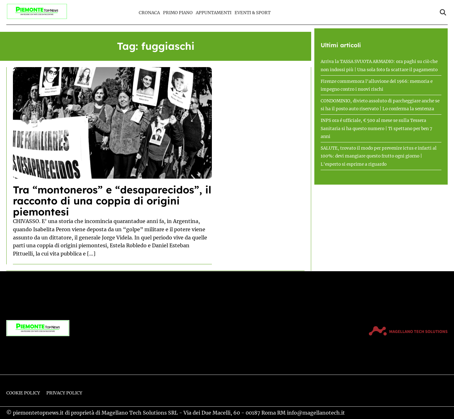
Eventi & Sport (253, 12)
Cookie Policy (23, 393)
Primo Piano (178, 12)
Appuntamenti (213, 12)
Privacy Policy (64, 393)
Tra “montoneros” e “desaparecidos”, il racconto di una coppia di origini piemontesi (112, 200)
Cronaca (149, 12)
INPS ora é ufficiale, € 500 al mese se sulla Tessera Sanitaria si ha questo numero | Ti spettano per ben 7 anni (376, 128)
